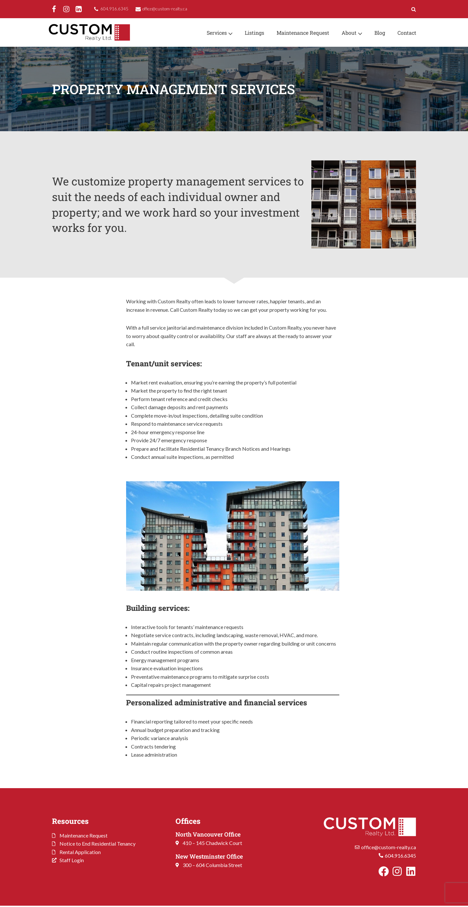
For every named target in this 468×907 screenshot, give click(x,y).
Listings (253, 32)
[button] (229, 33)
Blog (379, 32)
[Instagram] (66, 9)
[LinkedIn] (78, 9)
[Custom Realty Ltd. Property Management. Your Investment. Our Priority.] (89, 32)
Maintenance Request (302, 32)
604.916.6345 (114, 8)
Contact (406, 32)
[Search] (413, 9)
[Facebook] (54, 9)
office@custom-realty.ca (164, 8)
